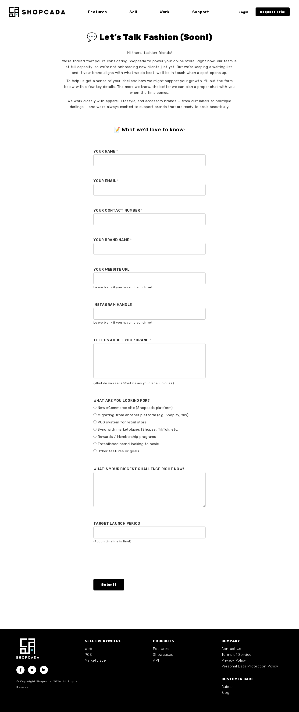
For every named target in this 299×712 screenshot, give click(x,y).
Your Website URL (111, 269)
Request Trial (272, 12)
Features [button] (97, 12)
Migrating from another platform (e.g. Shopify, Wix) (143, 415)
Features (161, 649)
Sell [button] (133, 12)
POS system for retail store (122, 422)
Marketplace (95, 660)
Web (88, 649)
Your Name (105, 151)
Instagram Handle (112, 305)
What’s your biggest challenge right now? (139, 469)
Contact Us (231, 649)
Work (165, 12)
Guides (227, 687)
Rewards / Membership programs (127, 437)
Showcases (163, 655)
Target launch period (116, 523)
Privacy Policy (233, 660)
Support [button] (200, 12)
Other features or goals (118, 451)
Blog (225, 693)
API (156, 660)
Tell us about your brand (122, 340)
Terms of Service (236, 655)
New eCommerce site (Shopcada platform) (135, 408)
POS (88, 655)
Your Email (106, 181)
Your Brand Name (112, 240)
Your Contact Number (118, 210)
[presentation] (128, 566)
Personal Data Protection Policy (249, 666)
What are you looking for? (121, 400)
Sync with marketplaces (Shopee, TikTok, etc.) (139, 429)
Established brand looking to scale (128, 444)
